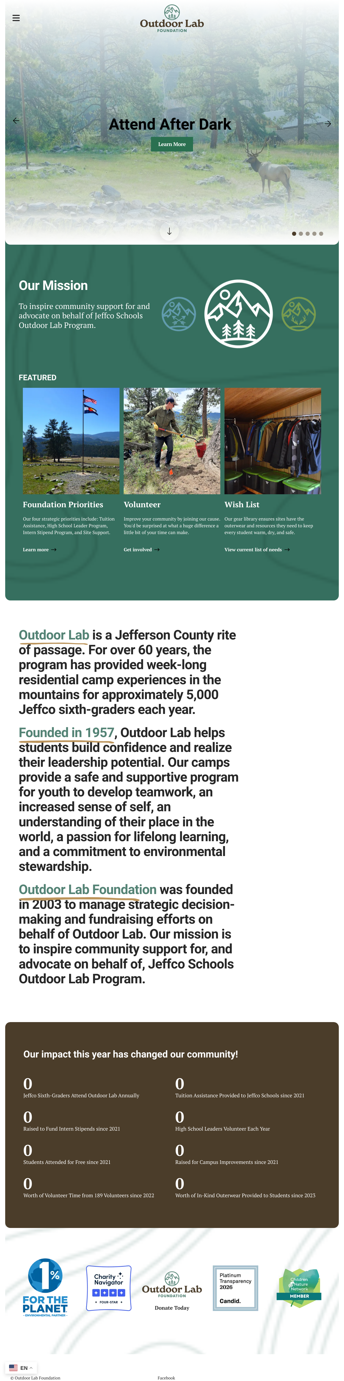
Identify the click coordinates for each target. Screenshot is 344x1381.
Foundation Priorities (63, 504)
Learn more (36, 549)
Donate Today (172, 1307)
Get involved (138, 549)
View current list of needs (253, 549)
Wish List (242, 504)
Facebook (166, 1378)
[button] (16, 18)
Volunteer (142, 504)
